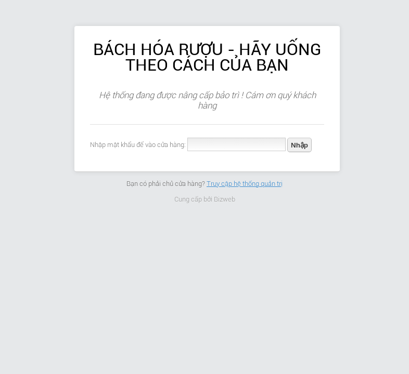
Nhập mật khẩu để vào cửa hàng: (138, 145)
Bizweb (224, 199)
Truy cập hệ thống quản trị (245, 184)
